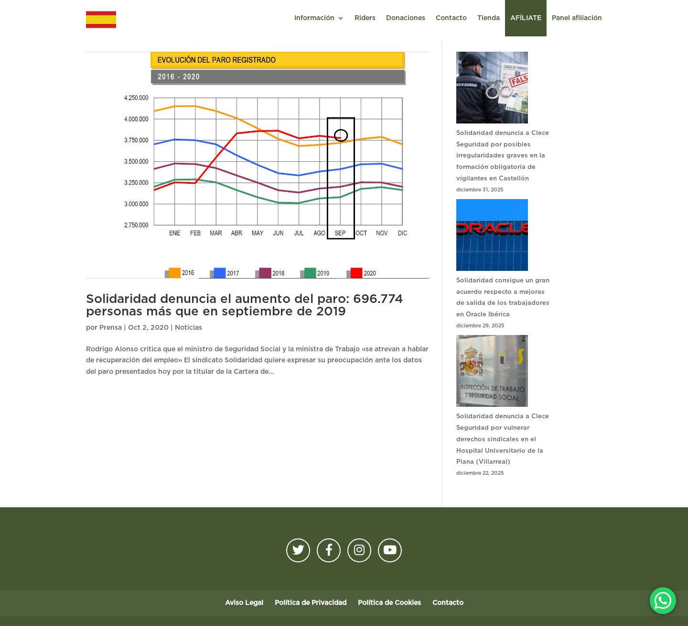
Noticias (188, 327)
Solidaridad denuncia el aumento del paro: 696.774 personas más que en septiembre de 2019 (244, 305)
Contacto (451, 18)
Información (314, 18)
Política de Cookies (389, 603)
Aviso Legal (244, 603)
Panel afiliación (577, 18)
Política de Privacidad (310, 603)
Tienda (488, 18)
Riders (365, 18)
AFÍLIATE (525, 18)
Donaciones (405, 18)
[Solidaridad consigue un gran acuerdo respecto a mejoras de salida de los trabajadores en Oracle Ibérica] (492, 237)
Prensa (110, 327)
